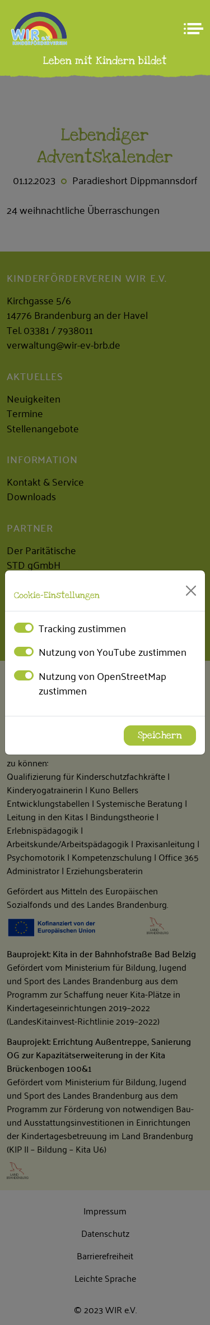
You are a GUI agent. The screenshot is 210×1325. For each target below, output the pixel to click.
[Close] (190, 590)
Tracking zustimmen (82, 627)
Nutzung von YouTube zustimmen (112, 651)
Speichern (160, 735)
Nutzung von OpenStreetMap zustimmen (102, 683)
